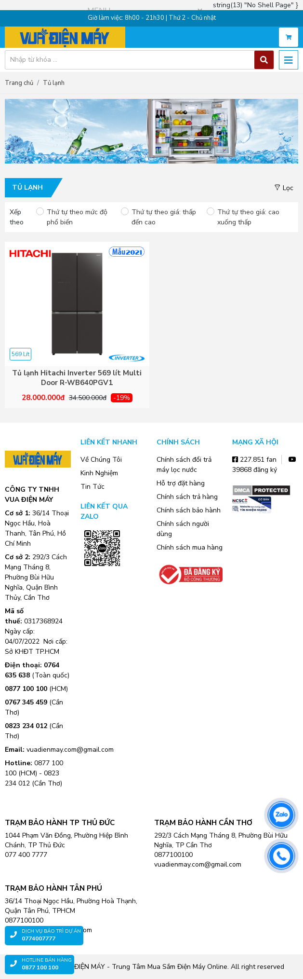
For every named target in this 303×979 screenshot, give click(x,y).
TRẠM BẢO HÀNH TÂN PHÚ (53, 888)
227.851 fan (254, 459)
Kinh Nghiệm (99, 473)
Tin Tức (92, 486)
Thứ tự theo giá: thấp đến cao (164, 217)
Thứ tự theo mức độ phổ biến (77, 217)
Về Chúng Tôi (101, 459)
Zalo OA (102, 580)
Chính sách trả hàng (187, 496)
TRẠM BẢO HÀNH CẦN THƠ (203, 822)
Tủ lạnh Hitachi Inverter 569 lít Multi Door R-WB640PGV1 (77, 378)
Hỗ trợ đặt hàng (181, 483)
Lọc (283, 188)
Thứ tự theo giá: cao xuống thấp (248, 217)
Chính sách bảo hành (189, 510)
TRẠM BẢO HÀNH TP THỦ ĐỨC (60, 822)
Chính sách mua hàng (190, 547)
